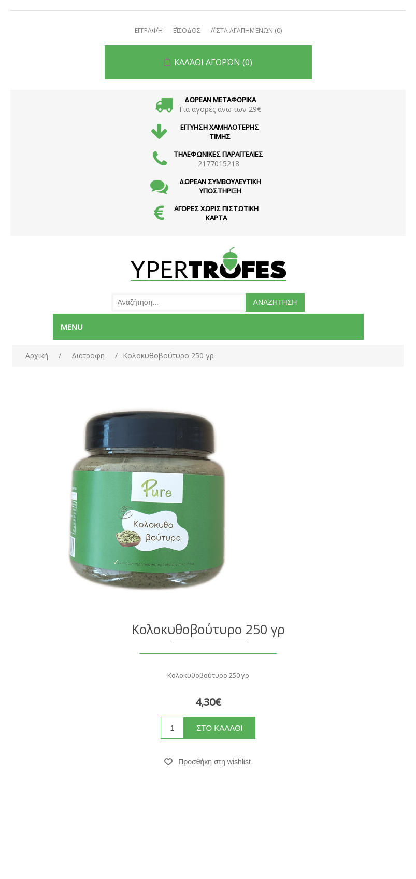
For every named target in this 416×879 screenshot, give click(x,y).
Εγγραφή (149, 30)
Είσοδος (186, 30)
